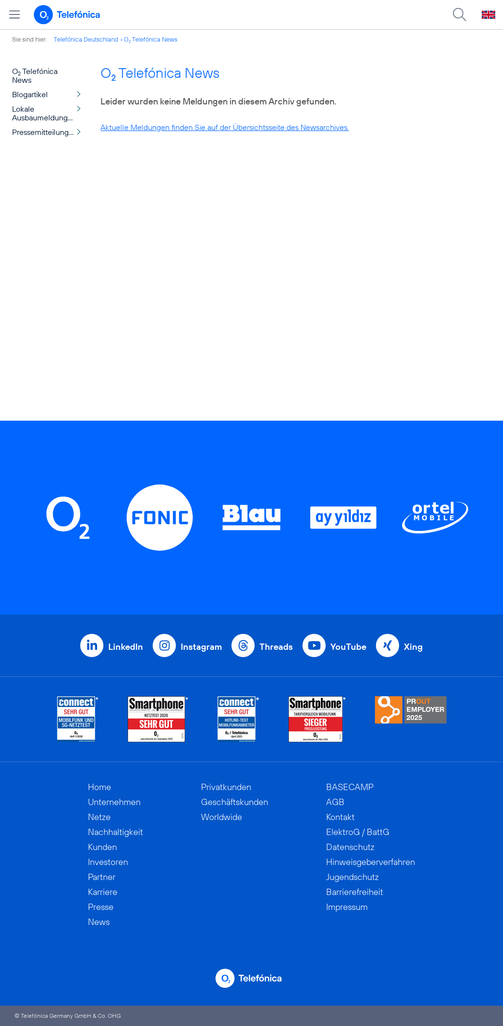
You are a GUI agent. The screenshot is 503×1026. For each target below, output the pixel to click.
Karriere (102, 891)
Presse (101, 906)
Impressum (347, 906)
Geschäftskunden (234, 801)
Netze (99, 816)
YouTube (348, 646)
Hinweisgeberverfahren (370, 861)
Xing (413, 646)
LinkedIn (125, 646)
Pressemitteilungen (44, 132)
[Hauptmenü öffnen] (14, 14)
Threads (276, 646)
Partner (101, 876)
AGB (335, 801)
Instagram (201, 646)
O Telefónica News (150, 39)
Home (99, 786)
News (99, 921)
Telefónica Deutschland (86, 39)
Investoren (108, 861)
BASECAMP (350, 786)
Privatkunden (226, 786)
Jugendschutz (352, 876)
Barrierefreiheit (354, 891)
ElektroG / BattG (357, 831)
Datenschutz (350, 846)
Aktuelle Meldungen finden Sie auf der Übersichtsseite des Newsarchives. (225, 127)
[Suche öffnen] (459, 14)
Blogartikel (30, 94)
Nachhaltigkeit (115, 831)
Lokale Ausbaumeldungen (44, 113)
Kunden (102, 846)
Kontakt (340, 816)
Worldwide (221, 816)
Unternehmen (114, 801)
